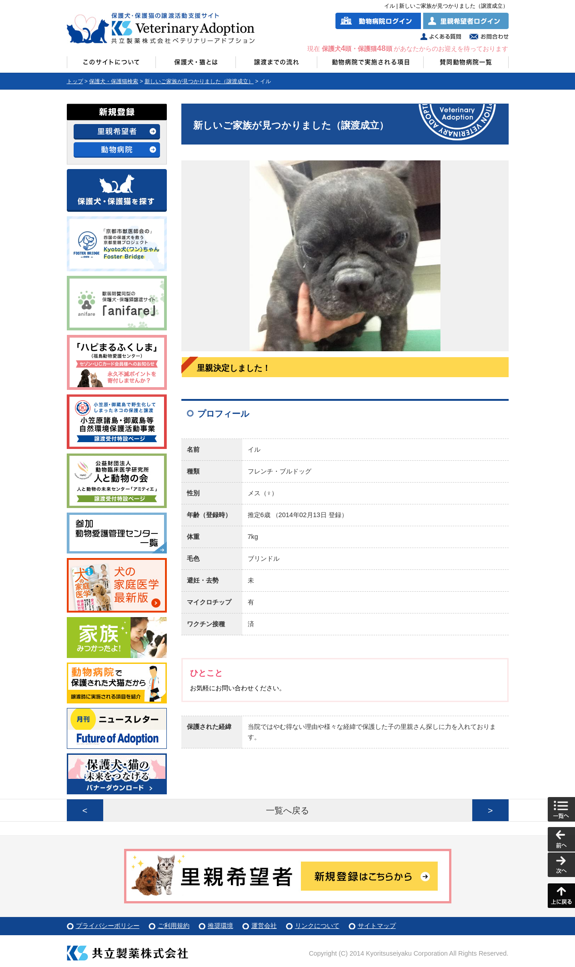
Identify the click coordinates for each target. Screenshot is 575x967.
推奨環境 (220, 925)
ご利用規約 (174, 925)
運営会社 (264, 925)
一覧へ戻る (287, 810)
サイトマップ (377, 925)
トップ (75, 81)
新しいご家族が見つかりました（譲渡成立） (199, 81)
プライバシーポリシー (108, 925)
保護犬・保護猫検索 (113, 81)
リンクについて (317, 925)
